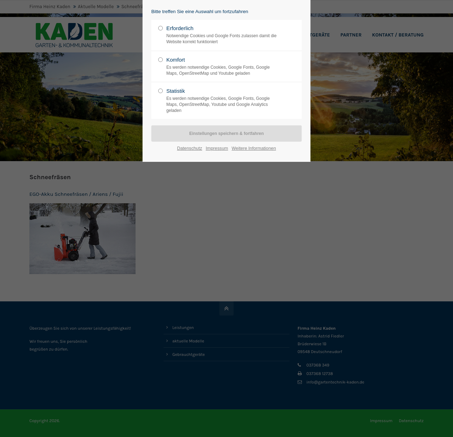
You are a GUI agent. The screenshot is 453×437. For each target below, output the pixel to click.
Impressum (217, 148)
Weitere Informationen (254, 148)
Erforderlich (223, 35)
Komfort (223, 66)
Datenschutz (189, 148)
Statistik (223, 100)
